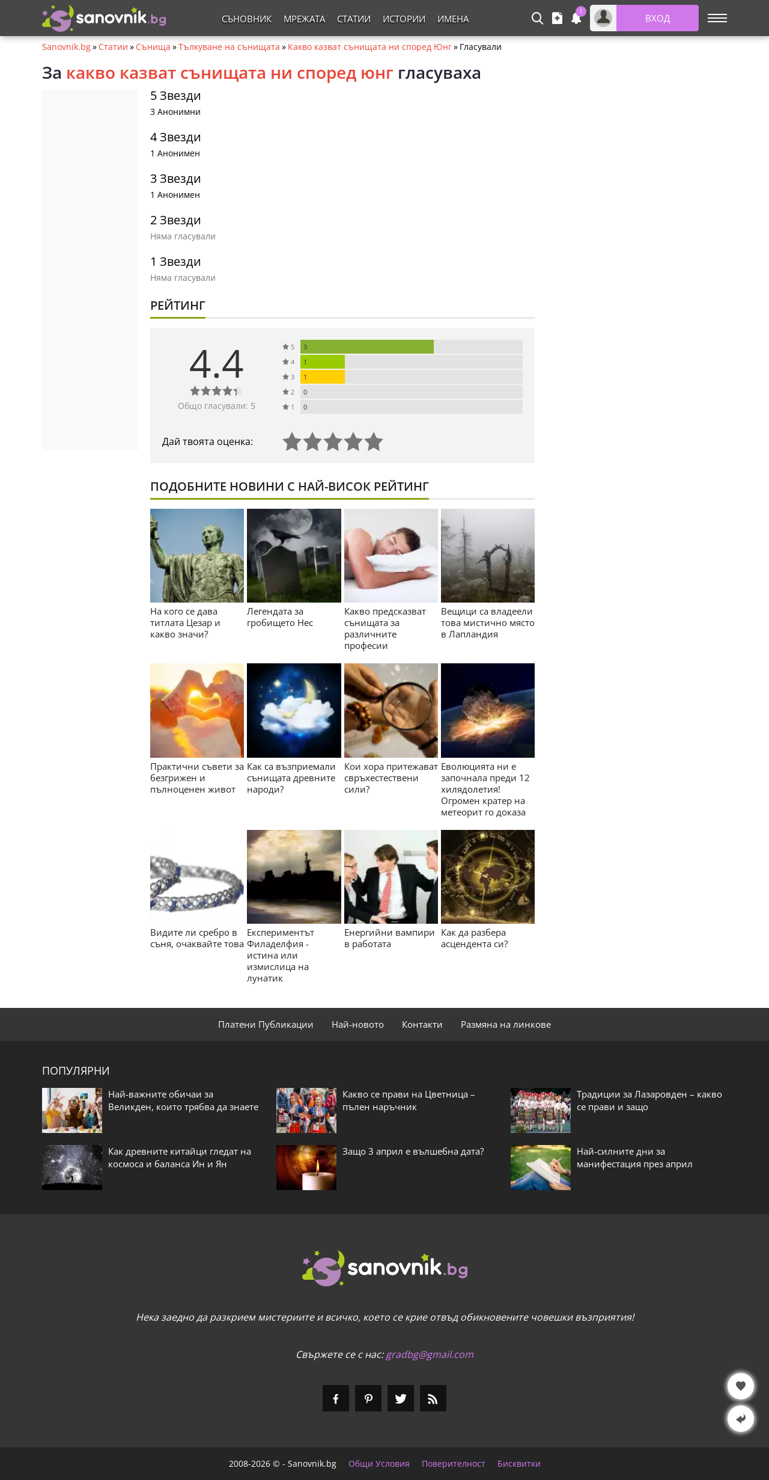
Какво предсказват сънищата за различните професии (385, 628)
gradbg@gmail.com (429, 1354)
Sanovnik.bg (66, 47)
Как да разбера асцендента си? (474, 938)
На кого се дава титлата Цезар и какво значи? (185, 622)
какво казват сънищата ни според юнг (230, 72)
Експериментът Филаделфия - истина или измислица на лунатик (280, 955)
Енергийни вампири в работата (389, 938)
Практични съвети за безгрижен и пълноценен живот (197, 777)
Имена (453, 19)
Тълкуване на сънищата (229, 47)
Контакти (422, 1024)
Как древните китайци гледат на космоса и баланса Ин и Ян (179, 1157)
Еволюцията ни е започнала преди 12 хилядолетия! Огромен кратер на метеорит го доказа (485, 789)
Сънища (153, 47)
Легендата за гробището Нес (280, 616)
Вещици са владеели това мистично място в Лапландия (488, 622)
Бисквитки (519, 1464)
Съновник (247, 19)
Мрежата (304, 19)
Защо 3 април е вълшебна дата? (413, 1151)
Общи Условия (379, 1464)
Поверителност (453, 1464)
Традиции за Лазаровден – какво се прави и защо (649, 1100)
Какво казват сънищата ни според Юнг (370, 47)
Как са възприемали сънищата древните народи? (291, 777)
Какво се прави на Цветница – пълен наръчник (408, 1100)
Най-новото (358, 1024)
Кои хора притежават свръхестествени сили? (391, 777)
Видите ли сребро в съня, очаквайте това (197, 938)
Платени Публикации (266, 1024)
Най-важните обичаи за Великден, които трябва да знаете (183, 1100)
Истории (404, 19)
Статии (354, 19)
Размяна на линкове (506, 1024)
